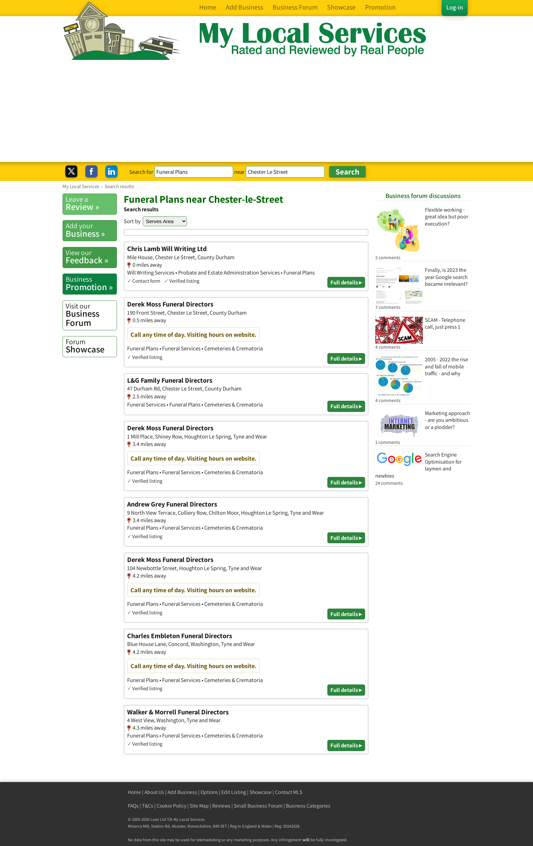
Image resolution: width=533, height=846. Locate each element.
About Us (154, 792)
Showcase (91, 346)
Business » (91, 230)
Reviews (221, 805)
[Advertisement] (266, 111)
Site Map (199, 805)
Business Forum (91, 315)
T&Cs (147, 805)
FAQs (133, 805)
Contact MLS (288, 792)
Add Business (182, 792)
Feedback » (91, 257)
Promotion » (91, 283)
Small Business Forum (258, 805)
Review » (91, 203)
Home (134, 792)
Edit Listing (233, 792)
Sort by (132, 221)
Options (209, 792)
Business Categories (308, 805)
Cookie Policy (171, 805)
